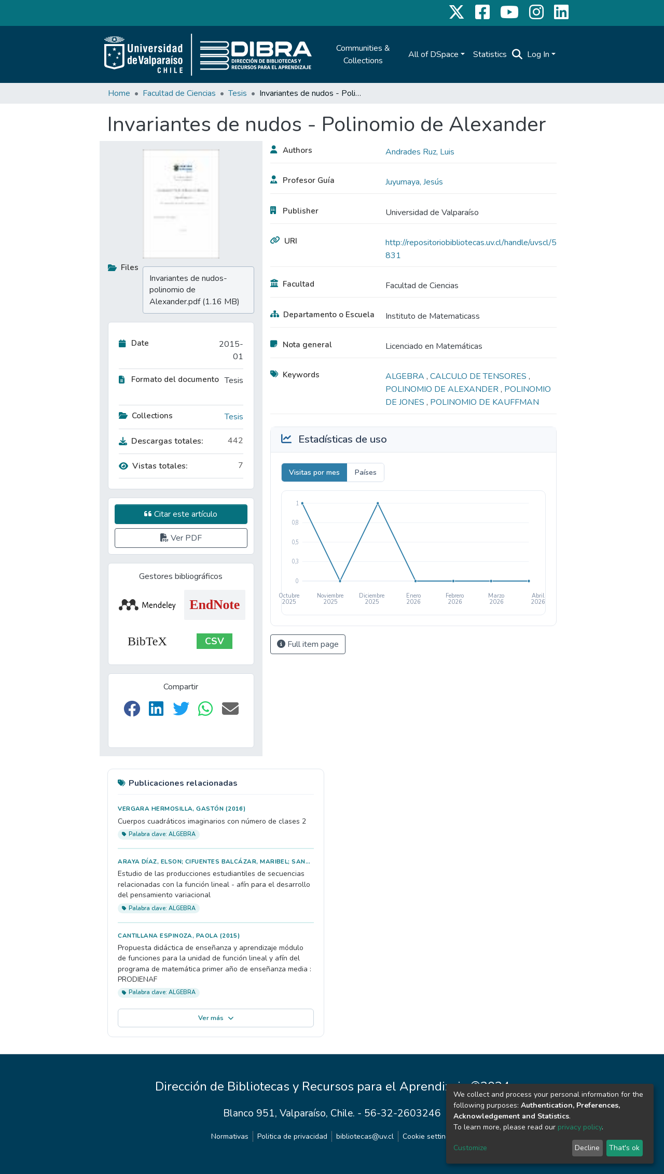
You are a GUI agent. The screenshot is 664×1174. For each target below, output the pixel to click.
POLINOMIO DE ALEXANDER (443, 389)
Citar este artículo (180, 514)
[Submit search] (517, 54)
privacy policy (580, 1127)
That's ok (624, 1148)
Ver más (216, 1018)
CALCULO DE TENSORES (479, 376)
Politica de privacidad (292, 1136)
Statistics (490, 54)
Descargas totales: (161, 441)
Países (366, 472)
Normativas (229, 1136)
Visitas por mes (314, 472)
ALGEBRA (405, 376)
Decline (587, 1148)
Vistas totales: (153, 466)
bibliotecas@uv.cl (365, 1136)
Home (119, 93)
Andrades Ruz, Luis (419, 152)
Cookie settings (428, 1136)
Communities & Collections (363, 54)
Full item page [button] (308, 644)
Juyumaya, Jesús (414, 182)
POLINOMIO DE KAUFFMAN (484, 402)
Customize (470, 1148)
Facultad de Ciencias (179, 93)
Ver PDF (181, 538)
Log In (538, 54)
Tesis (237, 93)
